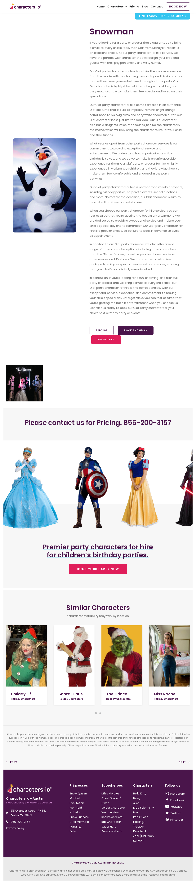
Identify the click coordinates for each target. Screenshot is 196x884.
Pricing (134, 8)
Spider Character (113, 808)
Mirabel (75, 798)
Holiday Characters (23, 699)
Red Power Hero (111, 817)
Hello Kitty (139, 794)
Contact (157, 8)
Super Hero (108, 827)
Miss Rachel (165, 694)
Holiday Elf (21, 694)
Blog (145, 8)
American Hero (111, 831)
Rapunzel (76, 827)
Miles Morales (110, 794)
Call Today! (162, 18)
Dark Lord (139, 831)
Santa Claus (71, 694)
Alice (136, 803)
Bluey (136, 798)
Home (100, 8)
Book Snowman (135, 332)
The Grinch (116, 694)
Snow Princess (79, 817)
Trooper (138, 827)
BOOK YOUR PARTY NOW (98, 571)
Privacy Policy (15, 828)
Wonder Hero (110, 812)
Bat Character (111, 822)
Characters (117, 8)
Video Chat (106, 341)
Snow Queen (78, 794)
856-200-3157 (20, 822)
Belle (73, 831)
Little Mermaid (79, 822)
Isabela (75, 812)
